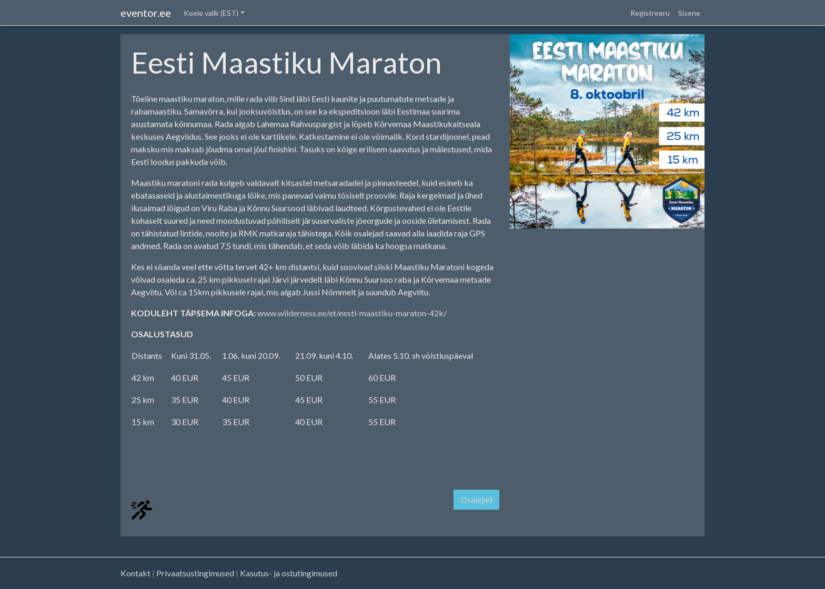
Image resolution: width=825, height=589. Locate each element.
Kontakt (135, 573)
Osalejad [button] (476, 499)
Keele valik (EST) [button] (211, 12)
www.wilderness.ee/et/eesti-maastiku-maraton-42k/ (352, 313)
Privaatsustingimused (195, 573)
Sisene (689, 12)
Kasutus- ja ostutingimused (288, 573)
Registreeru (650, 12)
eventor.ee (145, 12)
